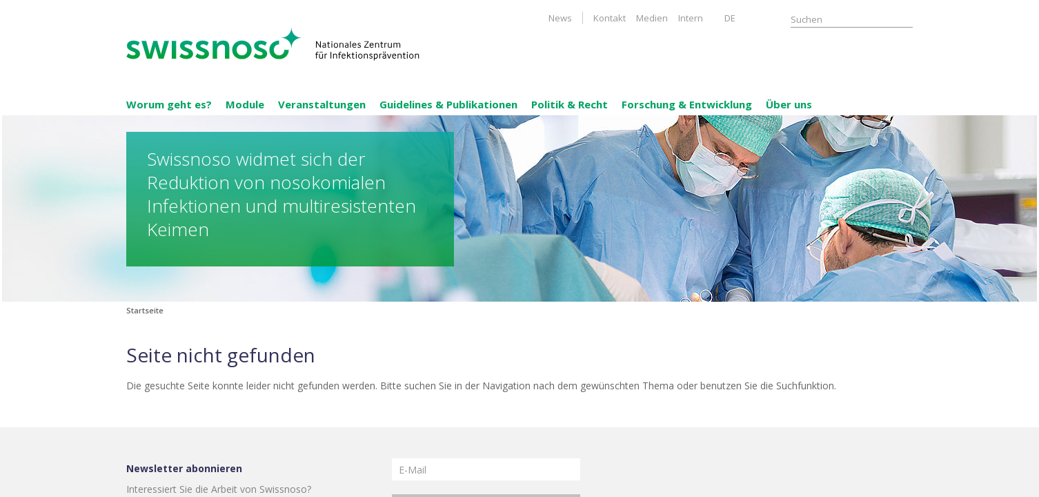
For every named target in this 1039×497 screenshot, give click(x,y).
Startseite (145, 310)
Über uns (789, 104)
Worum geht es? (169, 104)
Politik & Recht (569, 104)
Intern (690, 18)
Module (245, 104)
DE (729, 18)
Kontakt (609, 18)
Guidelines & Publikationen (448, 104)
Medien (652, 18)
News (560, 18)
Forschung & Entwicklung (687, 104)
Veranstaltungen (322, 104)
